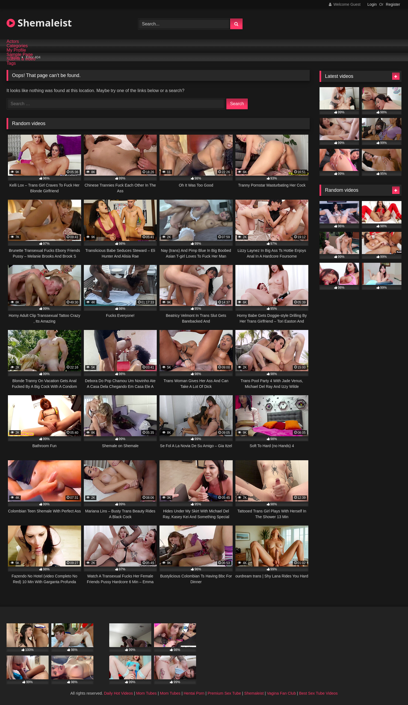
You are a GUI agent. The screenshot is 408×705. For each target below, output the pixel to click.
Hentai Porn (194, 693)
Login (372, 4)
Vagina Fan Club (281, 693)
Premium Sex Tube (224, 693)
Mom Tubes (146, 693)
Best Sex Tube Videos (318, 693)
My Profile (16, 50)
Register (393, 4)
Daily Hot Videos (118, 693)
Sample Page (20, 54)
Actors (13, 41)
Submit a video (21, 59)
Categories (17, 46)
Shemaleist (39, 23)
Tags (11, 63)
